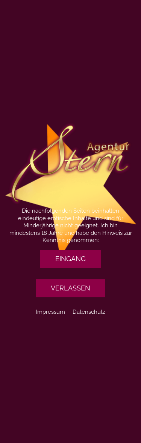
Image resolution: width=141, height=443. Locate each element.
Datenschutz (89, 311)
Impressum (50, 311)
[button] (70, 259)
